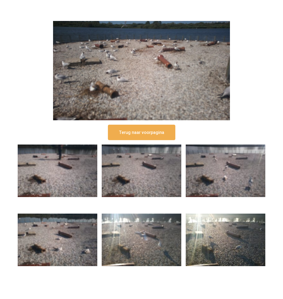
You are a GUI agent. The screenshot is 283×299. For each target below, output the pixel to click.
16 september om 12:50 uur (57, 200)
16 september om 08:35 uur (225, 269)
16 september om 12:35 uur (141, 200)
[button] (141, 132)
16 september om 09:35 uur (141, 269)
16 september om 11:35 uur (225, 200)
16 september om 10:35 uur (57, 269)
